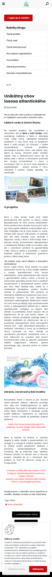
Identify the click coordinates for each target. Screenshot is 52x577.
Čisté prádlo (13, 34)
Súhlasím (38, 569)
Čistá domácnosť (16, 47)
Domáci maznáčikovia (19, 73)
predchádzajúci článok (27, 514)
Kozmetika (12, 60)
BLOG (8, 85)
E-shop (18, 18)
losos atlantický (15, 504)
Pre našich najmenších (19, 53)
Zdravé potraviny (16, 66)
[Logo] (26, 3)
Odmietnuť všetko (16, 569)
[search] (47, 4)
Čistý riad (12, 40)
